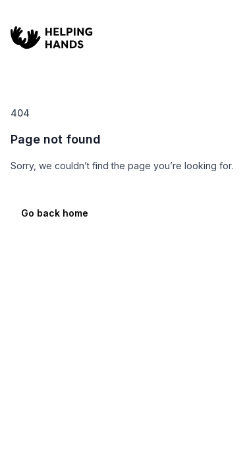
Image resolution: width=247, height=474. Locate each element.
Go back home (54, 213)
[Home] (109, 39)
